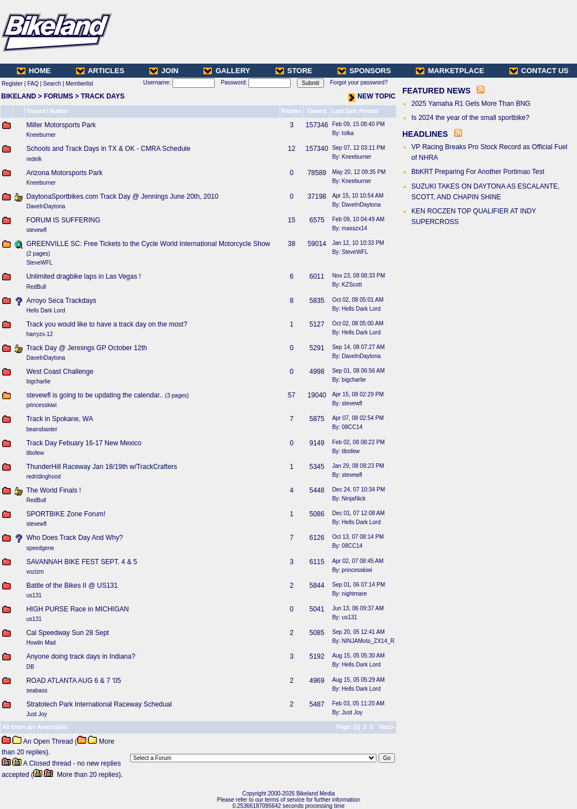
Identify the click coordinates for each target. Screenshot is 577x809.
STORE (294, 70)
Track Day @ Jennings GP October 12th (86, 348)
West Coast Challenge (60, 372)
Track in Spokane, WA (60, 419)
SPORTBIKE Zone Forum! (66, 514)
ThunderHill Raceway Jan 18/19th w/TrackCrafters (101, 467)
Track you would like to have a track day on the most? (107, 324)
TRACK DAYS (103, 96)
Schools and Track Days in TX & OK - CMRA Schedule (108, 149)
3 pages (177, 395)
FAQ (32, 84)
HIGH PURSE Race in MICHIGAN (77, 609)
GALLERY (226, 70)
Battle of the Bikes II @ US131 (72, 585)
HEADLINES (425, 133)
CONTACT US (539, 70)
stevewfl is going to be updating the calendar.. (94, 395)
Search (52, 84)
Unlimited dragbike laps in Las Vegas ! (83, 276)
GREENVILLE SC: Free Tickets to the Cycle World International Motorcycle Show (148, 244)
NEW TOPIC (372, 96)
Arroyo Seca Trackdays (61, 301)
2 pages (38, 254)
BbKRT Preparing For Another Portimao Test (477, 172)
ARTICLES (100, 70)
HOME (34, 70)
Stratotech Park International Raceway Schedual (99, 704)
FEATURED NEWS (436, 90)
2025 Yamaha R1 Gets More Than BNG (470, 104)
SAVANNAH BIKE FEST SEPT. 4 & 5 (81, 562)
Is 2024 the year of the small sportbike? (470, 118)
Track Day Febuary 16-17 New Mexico (83, 443)
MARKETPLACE (450, 70)
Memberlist (79, 84)
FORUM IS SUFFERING (63, 220)
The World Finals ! (53, 490)
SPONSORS (364, 70)
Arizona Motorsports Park (64, 173)
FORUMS (58, 96)
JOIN (163, 70)
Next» (386, 727)
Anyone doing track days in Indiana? (80, 656)
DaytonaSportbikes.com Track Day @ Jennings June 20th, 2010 (122, 196)
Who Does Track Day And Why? (74, 538)
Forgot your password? (359, 82)
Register (12, 84)
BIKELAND (18, 96)
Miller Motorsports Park (61, 125)
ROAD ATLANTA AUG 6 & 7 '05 (73, 681)
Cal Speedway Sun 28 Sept (67, 633)
